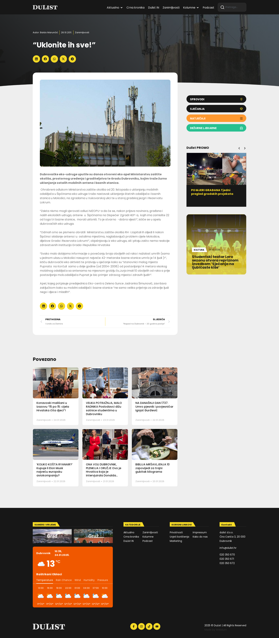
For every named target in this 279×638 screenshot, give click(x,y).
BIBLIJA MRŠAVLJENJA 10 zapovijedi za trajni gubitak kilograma (152, 468)
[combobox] (232, 7)
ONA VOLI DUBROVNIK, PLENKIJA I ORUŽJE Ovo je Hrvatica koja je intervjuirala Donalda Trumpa (103, 471)
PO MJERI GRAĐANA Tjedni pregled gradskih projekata (213, 192)
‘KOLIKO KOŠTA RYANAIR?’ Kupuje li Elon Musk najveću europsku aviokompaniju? (54, 469)
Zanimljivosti (82, 32)
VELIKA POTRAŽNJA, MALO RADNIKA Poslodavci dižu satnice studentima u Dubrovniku (104, 408)
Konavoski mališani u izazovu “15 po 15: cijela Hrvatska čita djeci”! (52, 406)
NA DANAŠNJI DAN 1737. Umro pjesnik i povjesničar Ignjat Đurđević (154, 406)
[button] (36, 59)
